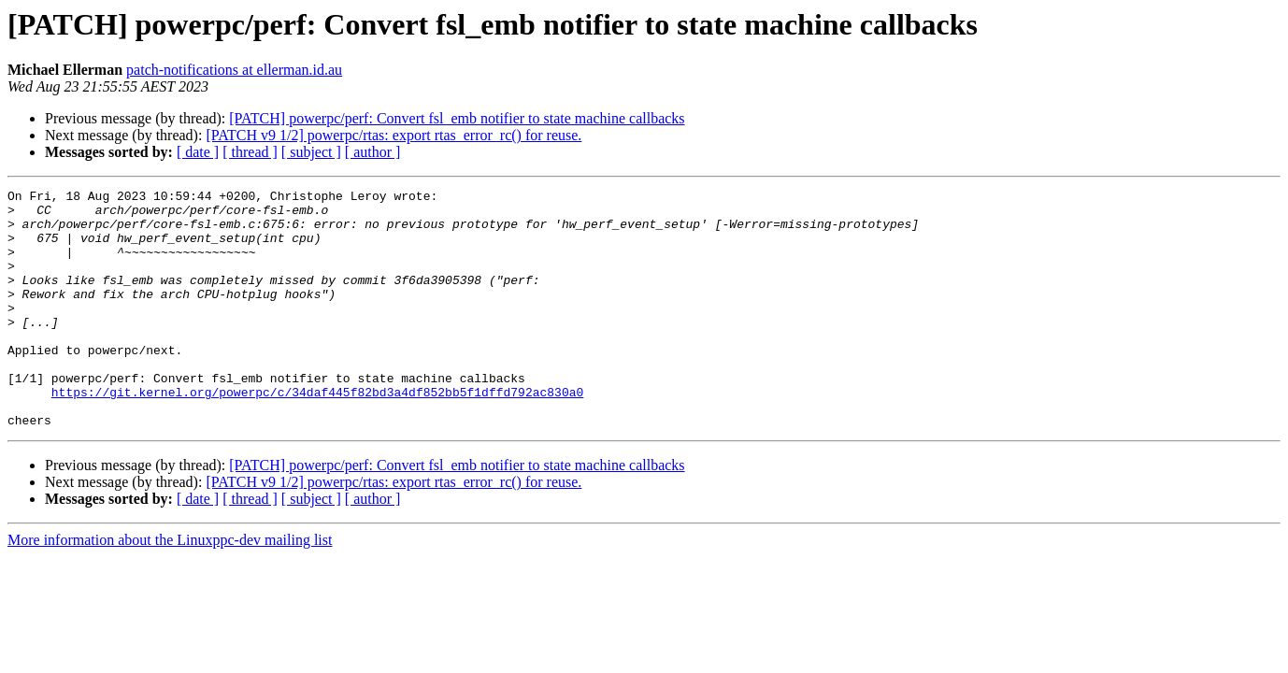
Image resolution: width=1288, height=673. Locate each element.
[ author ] (373, 152)
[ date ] (198, 152)
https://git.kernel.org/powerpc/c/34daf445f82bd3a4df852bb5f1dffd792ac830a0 (317, 433)
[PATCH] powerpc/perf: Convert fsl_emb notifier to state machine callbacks (456, 118)
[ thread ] (250, 152)
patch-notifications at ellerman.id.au (234, 70)
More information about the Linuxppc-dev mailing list (169, 587)
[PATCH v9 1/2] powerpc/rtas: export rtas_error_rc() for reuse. (393, 135)
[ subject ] (311, 152)
